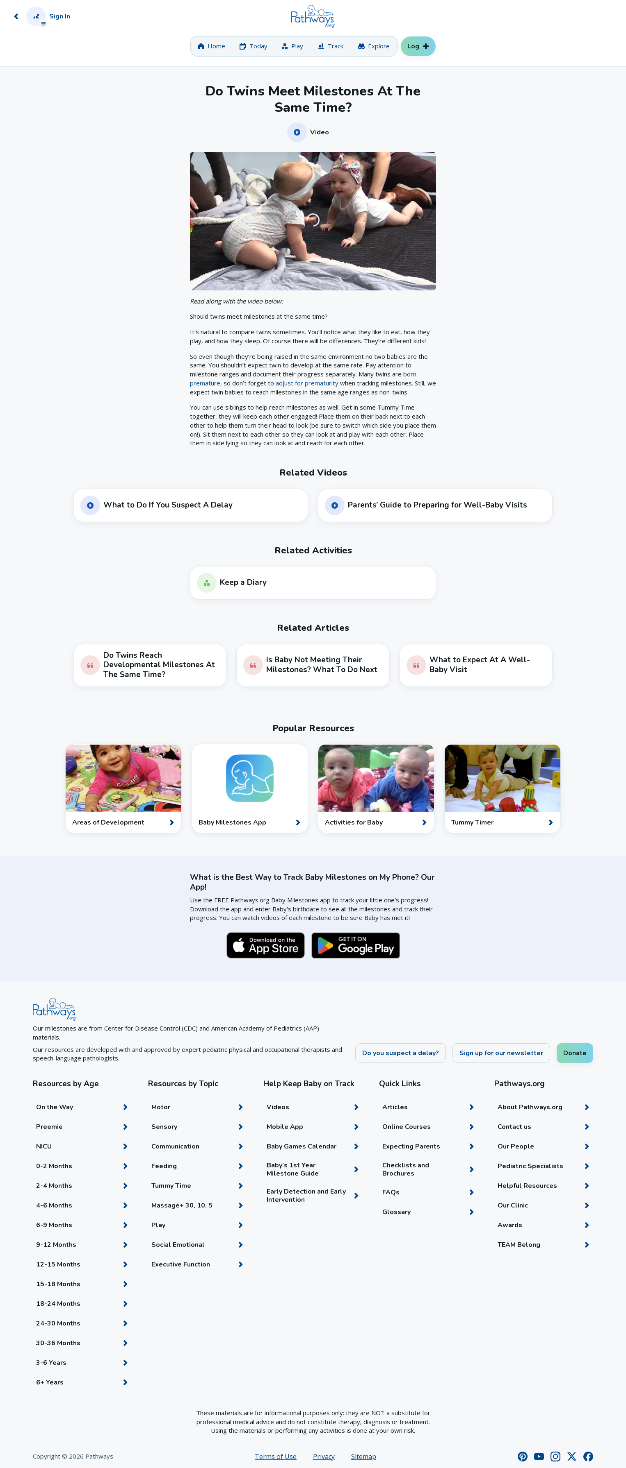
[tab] (211, 46)
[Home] (313, 16)
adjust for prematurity (307, 383)
